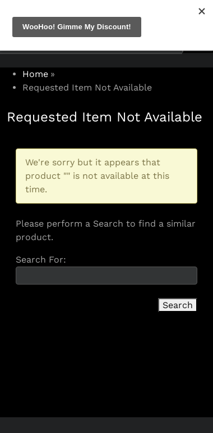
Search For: (41, 259)
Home (35, 74)
